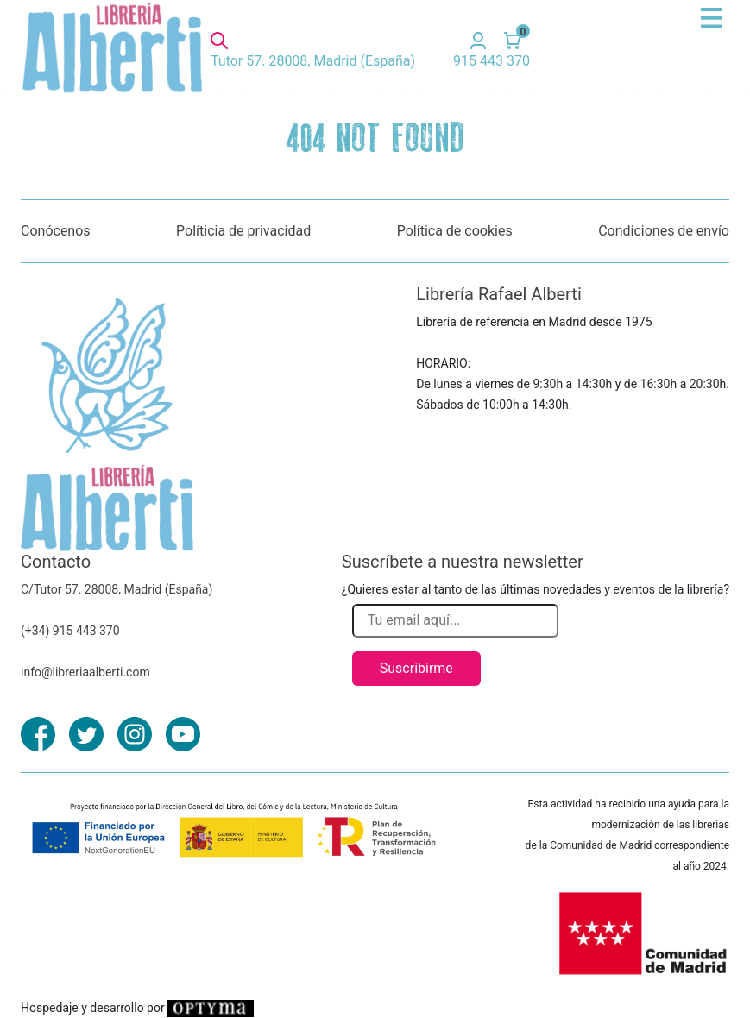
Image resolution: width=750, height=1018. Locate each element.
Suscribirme (416, 668)
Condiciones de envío (663, 231)
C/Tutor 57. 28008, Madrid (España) (116, 589)
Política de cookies (455, 231)
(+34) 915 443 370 (70, 631)
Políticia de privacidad (243, 231)
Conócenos (56, 231)
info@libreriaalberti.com (85, 672)
